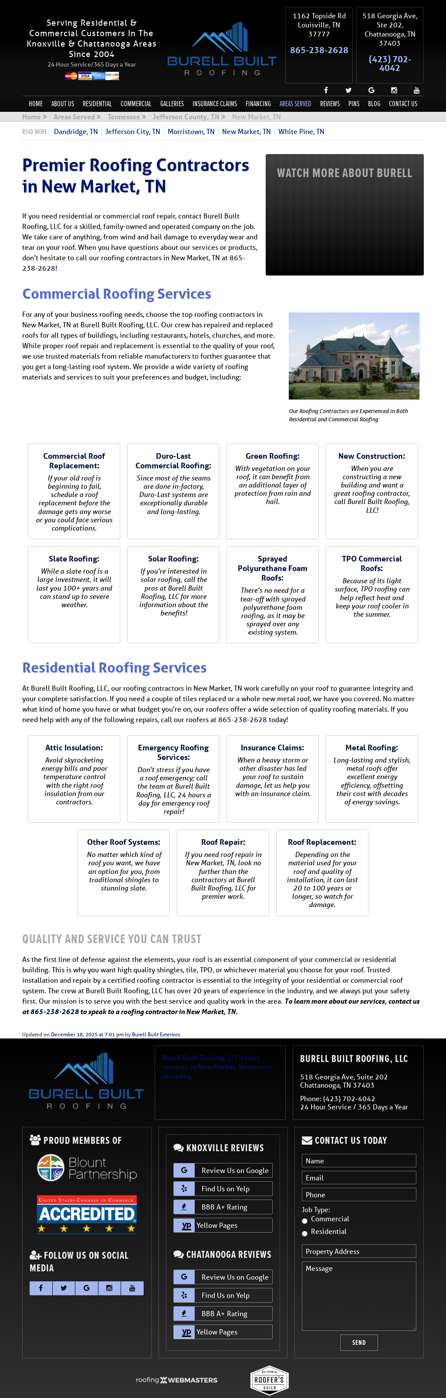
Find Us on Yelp (212, 1168)
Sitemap (140, 1385)
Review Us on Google (221, 1150)
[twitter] (345, 66)
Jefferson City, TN (132, 110)
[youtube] (413, 66)
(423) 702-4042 (389, 53)
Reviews (330, 83)
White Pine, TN (301, 110)
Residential (97, 83)
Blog (374, 83)
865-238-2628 (319, 44)
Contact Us (403, 83)
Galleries (172, 83)
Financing (258, 83)
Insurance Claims (215, 83)
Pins (353, 83)
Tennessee (124, 97)
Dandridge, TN (76, 110)
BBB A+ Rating (210, 1186)
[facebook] (322, 66)
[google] (368, 66)
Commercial (136, 83)
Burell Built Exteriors (156, 1014)
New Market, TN (246, 110)
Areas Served (295, 83)
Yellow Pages (205, 1205)
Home (36, 83)
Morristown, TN (191, 110)
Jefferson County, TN (186, 97)
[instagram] (390, 66)
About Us (62, 83)
